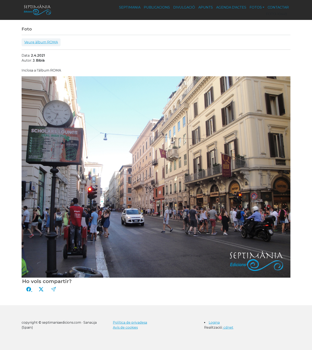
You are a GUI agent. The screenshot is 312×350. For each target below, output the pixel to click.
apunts (205, 7)
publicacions (157, 7)
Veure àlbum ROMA (41, 42)
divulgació (184, 7)
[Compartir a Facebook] (29, 289)
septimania (129, 7)
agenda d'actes (231, 7)
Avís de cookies (125, 327)
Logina (214, 322)
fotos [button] (256, 7)
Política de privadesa (130, 322)
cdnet (228, 327)
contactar (278, 7)
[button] (53, 289)
